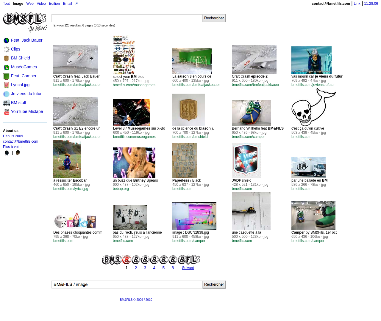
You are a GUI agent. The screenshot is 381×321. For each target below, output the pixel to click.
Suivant (188, 268)
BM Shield (20, 58)
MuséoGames (24, 66)
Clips (15, 49)
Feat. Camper (24, 75)
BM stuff (18, 102)
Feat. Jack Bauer (27, 40)
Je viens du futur (26, 93)
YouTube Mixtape (27, 111)
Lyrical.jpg (20, 84)
